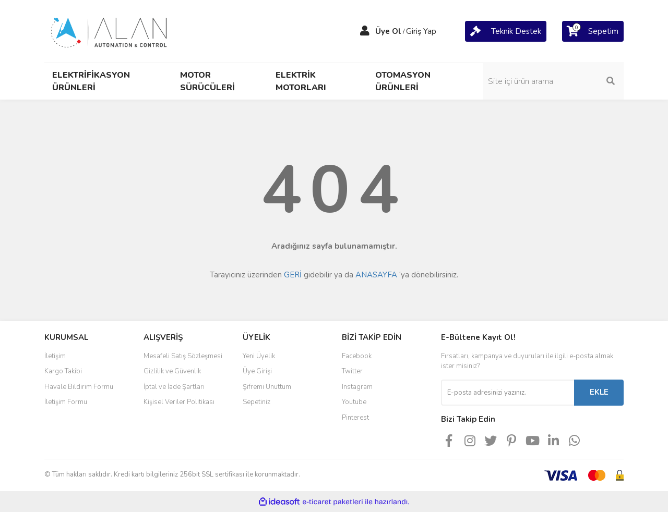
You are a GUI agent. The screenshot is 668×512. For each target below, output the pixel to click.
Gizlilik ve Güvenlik (172, 371)
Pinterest (355, 417)
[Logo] (109, 31)
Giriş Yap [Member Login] (421, 31)
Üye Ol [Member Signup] (388, 31)
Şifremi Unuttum (267, 387)
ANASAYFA (376, 275)
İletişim (55, 356)
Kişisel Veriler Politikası (179, 402)
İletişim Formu (65, 402)
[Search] (553, 81)
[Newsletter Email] (507, 393)
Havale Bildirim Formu (78, 387)
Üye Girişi (257, 371)
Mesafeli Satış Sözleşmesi (183, 356)
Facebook (357, 356)
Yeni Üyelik (259, 356)
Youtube (354, 402)
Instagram (357, 387)
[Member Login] (364, 31)
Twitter (352, 371)
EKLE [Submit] (599, 392)
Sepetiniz (256, 402)
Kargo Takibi (63, 371)
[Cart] (505, 31)
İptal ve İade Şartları (174, 387)
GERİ (293, 275)
